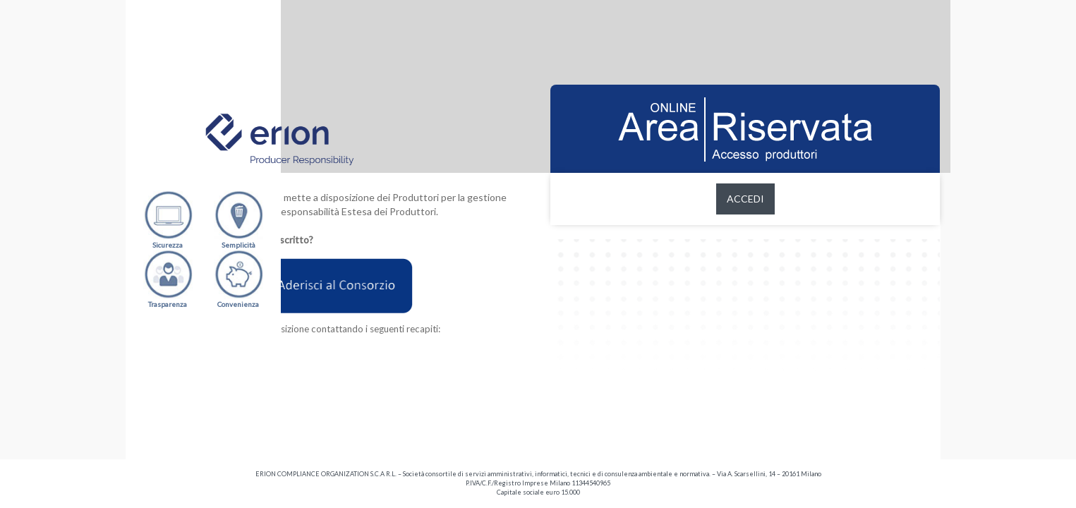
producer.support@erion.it (342, 393)
